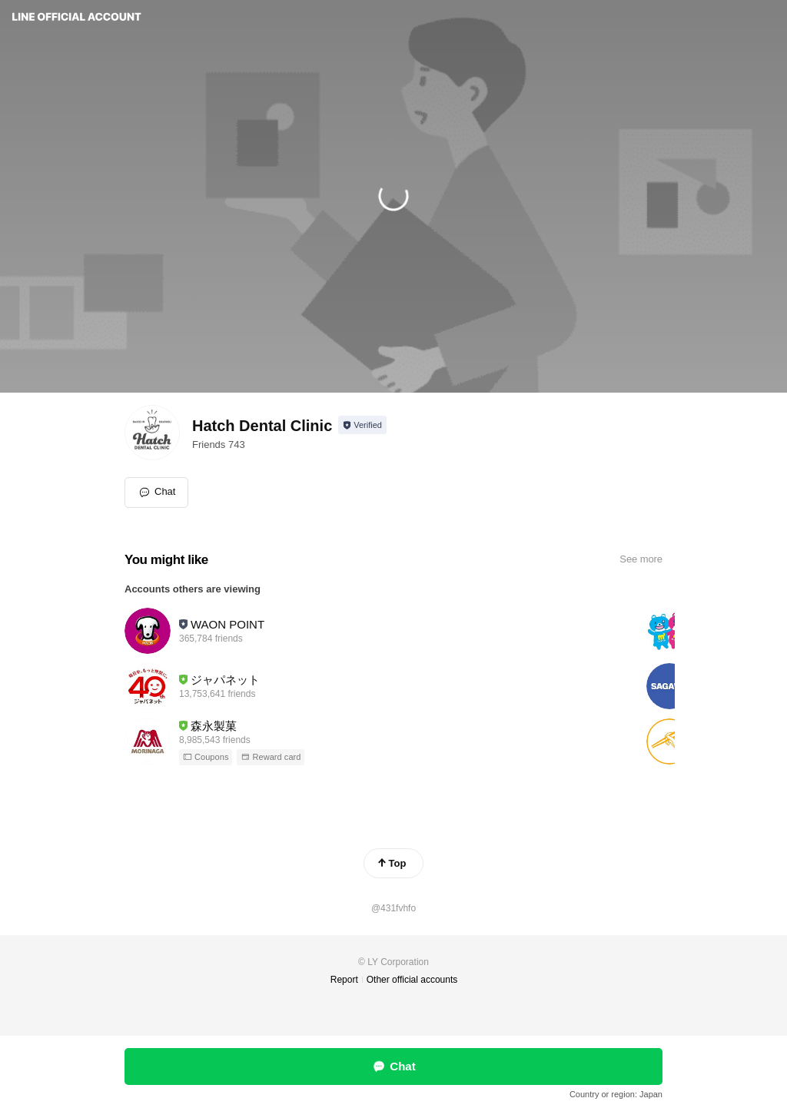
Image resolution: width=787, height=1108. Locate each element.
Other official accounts (412, 979)
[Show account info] (362, 425)
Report (344, 979)
